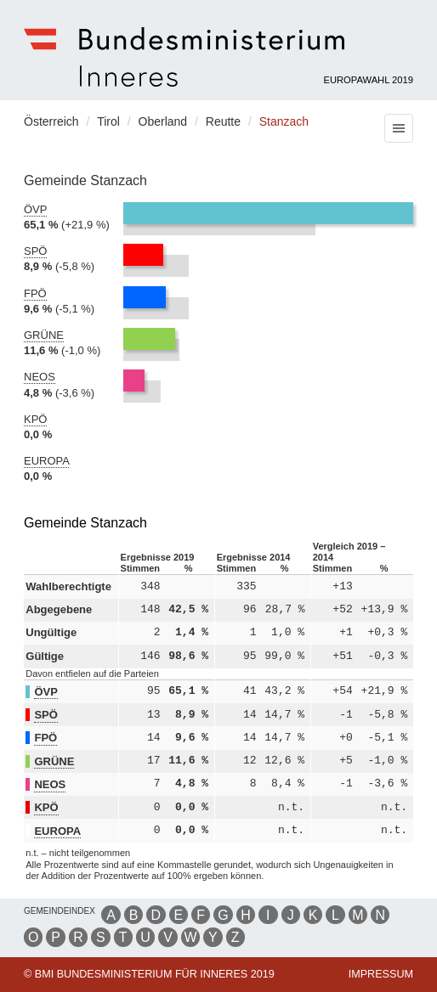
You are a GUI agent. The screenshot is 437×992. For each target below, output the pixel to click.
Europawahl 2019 (369, 80)
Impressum (381, 974)
